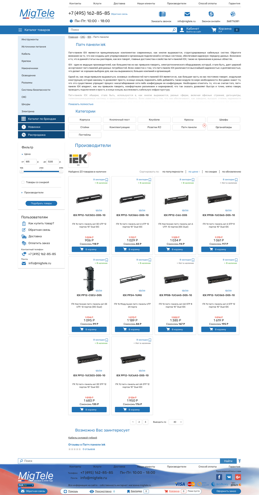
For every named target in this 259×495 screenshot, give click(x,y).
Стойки (84, 127)
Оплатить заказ (39, 243)
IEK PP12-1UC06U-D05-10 (132, 215)
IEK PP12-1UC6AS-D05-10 (132, 375)
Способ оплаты (208, 3)
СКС (82, 36)
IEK (89, 36)
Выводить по (159, 422)
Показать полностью (80, 104)
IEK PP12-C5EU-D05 (89, 295)
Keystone (154, 119)
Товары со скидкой (35, 182)
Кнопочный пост (120, 119)
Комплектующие (120, 127)
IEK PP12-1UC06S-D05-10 (219, 295)
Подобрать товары (41, 203)
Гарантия (234, 3)
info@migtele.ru (40, 263)
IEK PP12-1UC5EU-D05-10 (89, 215)
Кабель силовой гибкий (82, 438)
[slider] (21, 171)
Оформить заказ (226, 491)
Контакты (75, 3)
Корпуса (85, 119)
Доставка (119, 3)
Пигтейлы (85, 134)
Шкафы (223, 119)
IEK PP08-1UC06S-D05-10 (219, 215)
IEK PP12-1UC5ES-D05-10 (89, 375)
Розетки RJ (154, 127)
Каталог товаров (34, 30)
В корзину (87, 249)
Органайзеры (224, 127)
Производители (176, 3)
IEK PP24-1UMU (132, 295)
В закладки (99, 179)
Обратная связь (119, 14)
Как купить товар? (41, 223)
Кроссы (189, 119)
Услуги (97, 3)
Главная (73, 36)
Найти (228, 461)
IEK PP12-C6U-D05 (175, 215)
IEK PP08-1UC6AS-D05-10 (175, 295)
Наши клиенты (146, 3)
